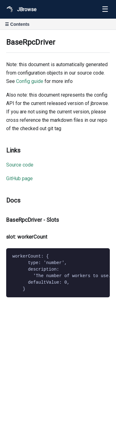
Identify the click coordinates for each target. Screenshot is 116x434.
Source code (19, 165)
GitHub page (19, 178)
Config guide (29, 81)
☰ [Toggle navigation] (105, 9)
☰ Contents (17, 24)
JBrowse (21, 9)
